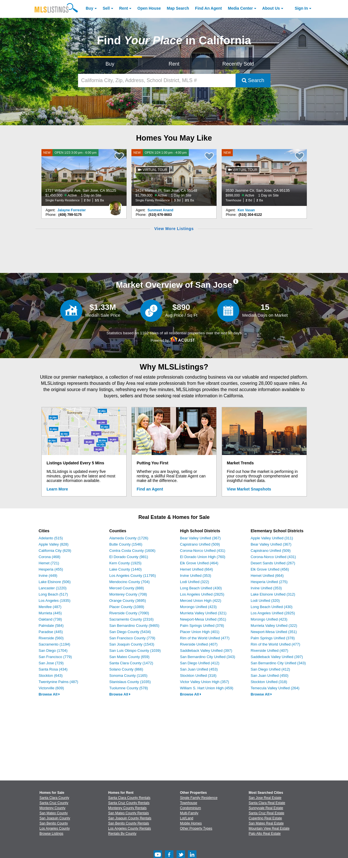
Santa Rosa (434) (53, 669)
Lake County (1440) (125, 569)
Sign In (301, 8)
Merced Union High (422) (200, 600)
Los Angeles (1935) (54, 600)
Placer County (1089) (126, 607)
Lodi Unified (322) (194, 582)
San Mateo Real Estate (266, 823)
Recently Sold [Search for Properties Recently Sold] (238, 64)
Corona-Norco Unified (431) (202, 550)
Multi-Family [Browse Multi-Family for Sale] (189, 813)
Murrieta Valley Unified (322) (274, 625)
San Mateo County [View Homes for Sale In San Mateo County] (53, 813)
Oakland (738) (50, 619)
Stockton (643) (51, 675)
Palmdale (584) (51, 625)
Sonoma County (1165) (128, 675)
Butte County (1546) (125, 544)
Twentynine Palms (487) (58, 682)
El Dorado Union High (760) (202, 557)
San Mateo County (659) (129, 657)
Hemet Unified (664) (196, 569)
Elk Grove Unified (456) (270, 569)
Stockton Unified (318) (198, 675)
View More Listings (174, 228)
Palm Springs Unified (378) (202, 625)
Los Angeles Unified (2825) (202, 594)
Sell (106, 8)
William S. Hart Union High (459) (206, 688)
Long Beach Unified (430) (201, 588)
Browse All (49, 694)
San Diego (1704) (53, 650)
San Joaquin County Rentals (129, 818)
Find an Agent (150, 489)
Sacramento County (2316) (131, 619)
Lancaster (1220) (52, 588)
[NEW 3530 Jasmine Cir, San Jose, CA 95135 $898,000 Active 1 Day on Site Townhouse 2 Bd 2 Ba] (264, 177)
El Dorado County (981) (128, 557)
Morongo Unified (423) (198, 607)
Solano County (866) (126, 669)
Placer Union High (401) (199, 632)
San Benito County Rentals (128, 823)
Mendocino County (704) (129, 582)
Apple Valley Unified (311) (272, 538)
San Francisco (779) (55, 657)
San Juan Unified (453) (199, 669)
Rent (123, 8)
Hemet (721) (49, 563)
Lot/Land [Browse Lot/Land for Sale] (186, 818)
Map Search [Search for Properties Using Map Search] (178, 8)
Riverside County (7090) (129, 613)
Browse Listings (51, 834)
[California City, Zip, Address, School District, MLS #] (157, 80)
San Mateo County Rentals (128, 813)
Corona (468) (49, 557)
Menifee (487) (50, 607)
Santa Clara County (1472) (131, 663)
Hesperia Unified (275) (269, 582)
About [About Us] (271, 8)
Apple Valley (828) (53, 544)
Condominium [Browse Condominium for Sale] (190, 808)
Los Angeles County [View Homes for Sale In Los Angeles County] (54, 828)
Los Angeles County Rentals (129, 828)
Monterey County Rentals (127, 808)
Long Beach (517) (53, 594)
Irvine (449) (48, 575)
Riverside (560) (51, 638)
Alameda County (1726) (128, 538)
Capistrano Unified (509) (200, 544)
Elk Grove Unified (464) (199, 563)
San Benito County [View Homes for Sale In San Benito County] (53, 823)
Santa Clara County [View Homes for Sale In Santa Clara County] (54, 798)
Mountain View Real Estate (269, 828)
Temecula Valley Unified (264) (275, 688)
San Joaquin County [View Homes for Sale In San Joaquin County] (54, 818)
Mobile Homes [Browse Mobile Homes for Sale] (191, 823)
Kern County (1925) (125, 563)
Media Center (240, 8)
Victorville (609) (51, 688)
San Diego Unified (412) (199, 663)
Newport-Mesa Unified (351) (203, 619)
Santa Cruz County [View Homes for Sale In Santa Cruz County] (53, 803)
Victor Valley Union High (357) (204, 682)
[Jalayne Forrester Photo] (115, 206)
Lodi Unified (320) (265, 600)
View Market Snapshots (249, 489)
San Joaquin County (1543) (131, 644)
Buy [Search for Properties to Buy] (110, 64)
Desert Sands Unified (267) (273, 563)
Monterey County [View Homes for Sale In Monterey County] (52, 808)
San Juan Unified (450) (269, 675)
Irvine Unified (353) (195, 575)
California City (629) (55, 550)
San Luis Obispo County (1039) (135, 650)
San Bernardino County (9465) (134, 625)
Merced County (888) (126, 588)
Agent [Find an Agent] (208, 8)
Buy (89, 8)
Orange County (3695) (127, 600)
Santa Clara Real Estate (267, 803)
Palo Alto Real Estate (265, 834)
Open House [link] (149, 8)
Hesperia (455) (51, 569)
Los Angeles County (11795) (132, 575)
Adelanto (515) (51, 538)
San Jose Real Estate (265, 798)
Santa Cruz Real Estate (266, 813)
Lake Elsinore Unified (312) (273, 594)
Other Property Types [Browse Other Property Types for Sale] (196, 828)
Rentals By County (122, 834)
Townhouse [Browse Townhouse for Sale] (188, 803)
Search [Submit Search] (253, 80)
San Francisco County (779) (132, 638)
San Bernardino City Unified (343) (207, 657)
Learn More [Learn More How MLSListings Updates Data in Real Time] (57, 489)
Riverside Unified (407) (198, 644)
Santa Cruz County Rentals (128, 803)
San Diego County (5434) (130, 632)
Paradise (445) (51, 632)
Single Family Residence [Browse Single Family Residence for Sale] (198, 798)
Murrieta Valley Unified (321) (203, 613)
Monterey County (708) (128, 594)
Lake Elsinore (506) (55, 582)
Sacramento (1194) (54, 644)
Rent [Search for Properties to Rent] (174, 64)
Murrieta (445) (50, 613)
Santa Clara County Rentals (129, 798)
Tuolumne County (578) (128, 688)
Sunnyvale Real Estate (266, 808)
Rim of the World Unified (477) (205, 638)
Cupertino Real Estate (265, 818)
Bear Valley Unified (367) (200, 538)
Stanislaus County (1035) (130, 682)
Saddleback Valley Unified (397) (206, 650)
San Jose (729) (51, 663)
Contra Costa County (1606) (132, 550)
